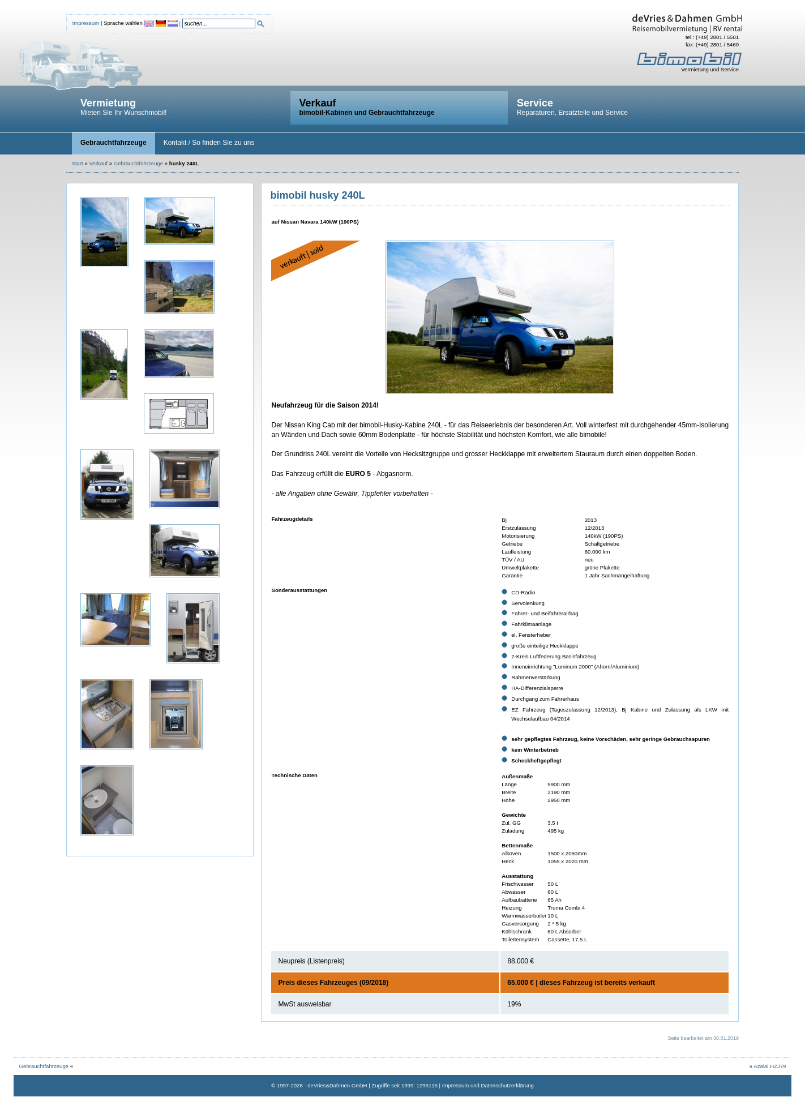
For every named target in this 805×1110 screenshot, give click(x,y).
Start (77, 163)
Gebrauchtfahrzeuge (138, 163)
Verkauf (98, 163)
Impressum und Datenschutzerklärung (488, 1085)
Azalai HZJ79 (769, 1066)
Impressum (85, 23)
